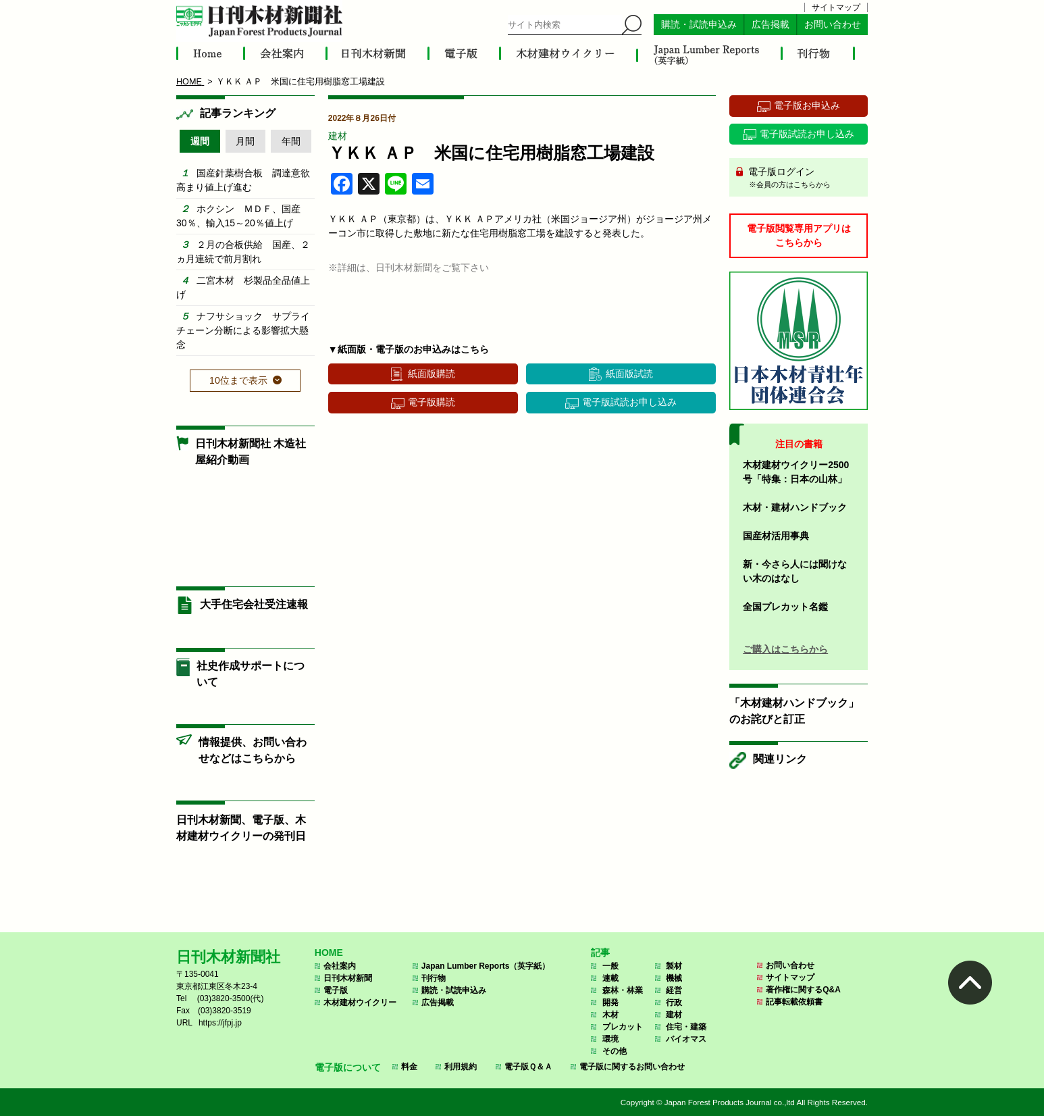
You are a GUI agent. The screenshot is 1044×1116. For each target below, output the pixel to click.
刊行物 (433, 978)
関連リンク (780, 759)
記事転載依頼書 (794, 1002)
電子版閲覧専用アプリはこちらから (799, 235)
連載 (610, 978)
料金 (409, 1066)
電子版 (335, 990)
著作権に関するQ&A (803, 989)
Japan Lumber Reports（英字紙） (485, 966)
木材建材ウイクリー (359, 1002)
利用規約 (460, 1066)
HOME (329, 952)
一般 (610, 966)
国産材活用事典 (776, 535)
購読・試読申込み (699, 25)
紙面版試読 (629, 373)
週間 (199, 141)
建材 (337, 135)
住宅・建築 (686, 1027)
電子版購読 (431, 402)
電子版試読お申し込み (629, 402)
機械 (674, 978)
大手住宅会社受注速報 (254, 604)
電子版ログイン (803, 178)
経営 (674, 990)
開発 (610, 1002)
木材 (610, 1014)
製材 (674, 966)
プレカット (622, 1027)
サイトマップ (836, 7)
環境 (610, 1039)
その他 (614, 1051)
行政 (674, 1002)
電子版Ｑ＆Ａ (528, 1066)
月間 (245, 141)
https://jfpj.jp (220, 1023)
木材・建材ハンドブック (795, 507)
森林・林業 (622, 990)
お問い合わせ (832, 25)
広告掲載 (770, 25)
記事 (600, 952)
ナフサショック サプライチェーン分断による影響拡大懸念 (243, 330)
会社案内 (339, 966)
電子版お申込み (807, 105)
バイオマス (686, 1039)
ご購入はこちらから (785, 649)
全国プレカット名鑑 (785, 606)
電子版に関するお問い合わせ (632, 1066)
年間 (291, 141)
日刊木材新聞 (347, 978)
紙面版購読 (431, 373)
